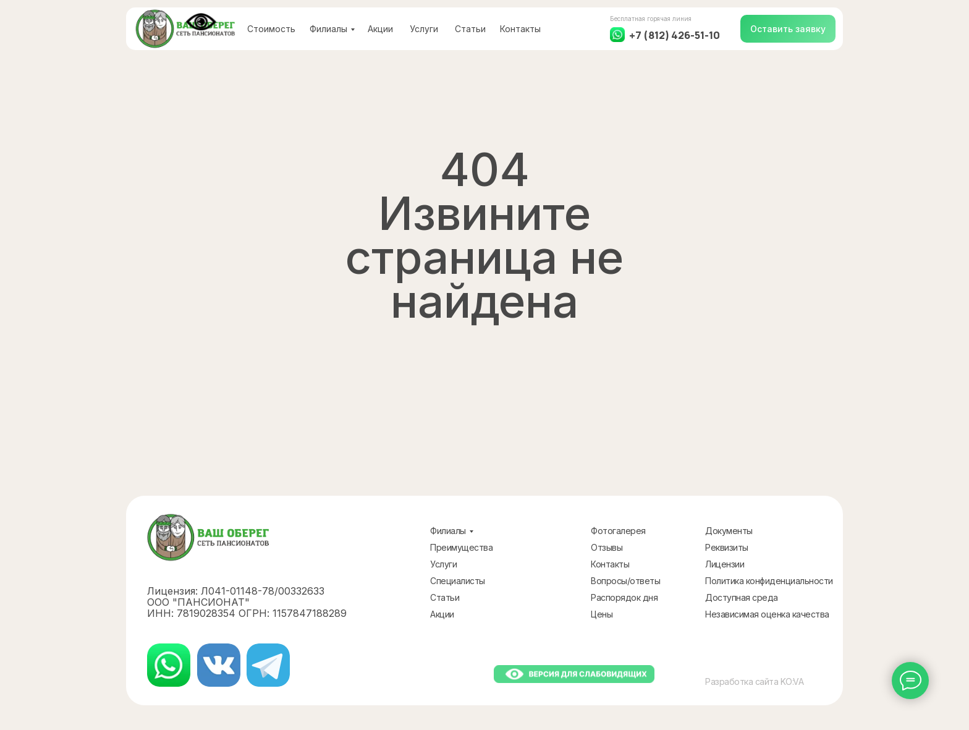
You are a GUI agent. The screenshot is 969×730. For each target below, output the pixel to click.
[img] (168, 665)
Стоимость (271, 28)
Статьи (470, 28)
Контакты (520, 28)
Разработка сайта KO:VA (754, 681)
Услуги (424, 28)
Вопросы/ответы (625, 580)
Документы (729, 530)
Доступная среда (741, 597)
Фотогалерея (618, 530)
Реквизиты (726, 547)
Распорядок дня (624, 597)
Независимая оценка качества (767, 614)
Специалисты (457, 580)
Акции (380, 28)
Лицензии (724, 564)
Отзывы (606, 547)
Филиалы (328, 28)
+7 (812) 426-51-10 (674, 35)
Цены (601, 614)
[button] (788, 29)
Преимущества (461, 547)
